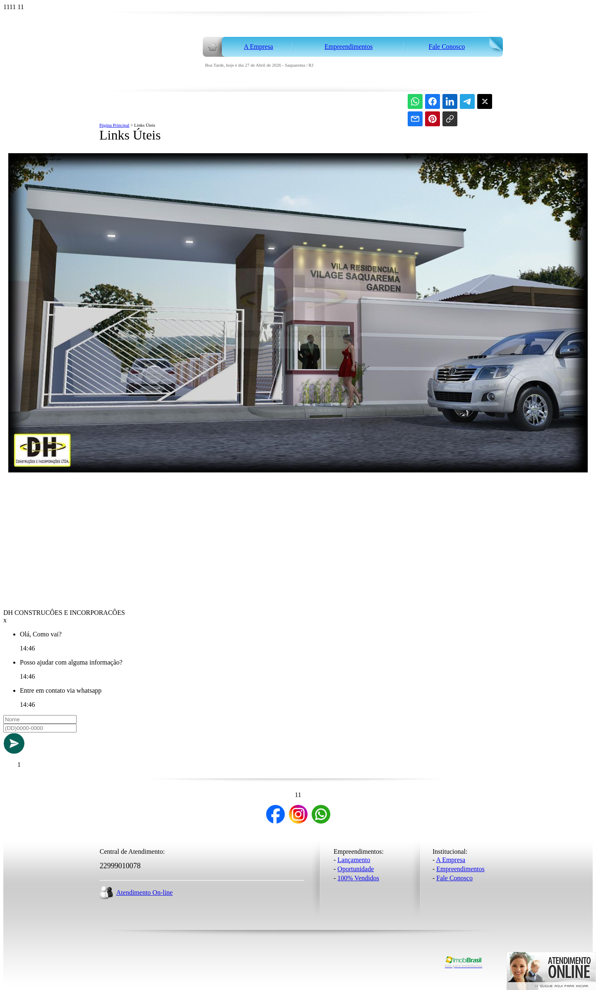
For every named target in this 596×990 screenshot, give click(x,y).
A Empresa (450, 859)
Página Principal (114, 125)
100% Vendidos (358, 878)
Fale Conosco (454, 878)
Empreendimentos (460, 868)
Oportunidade (355, 868)
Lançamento (353, 859)
